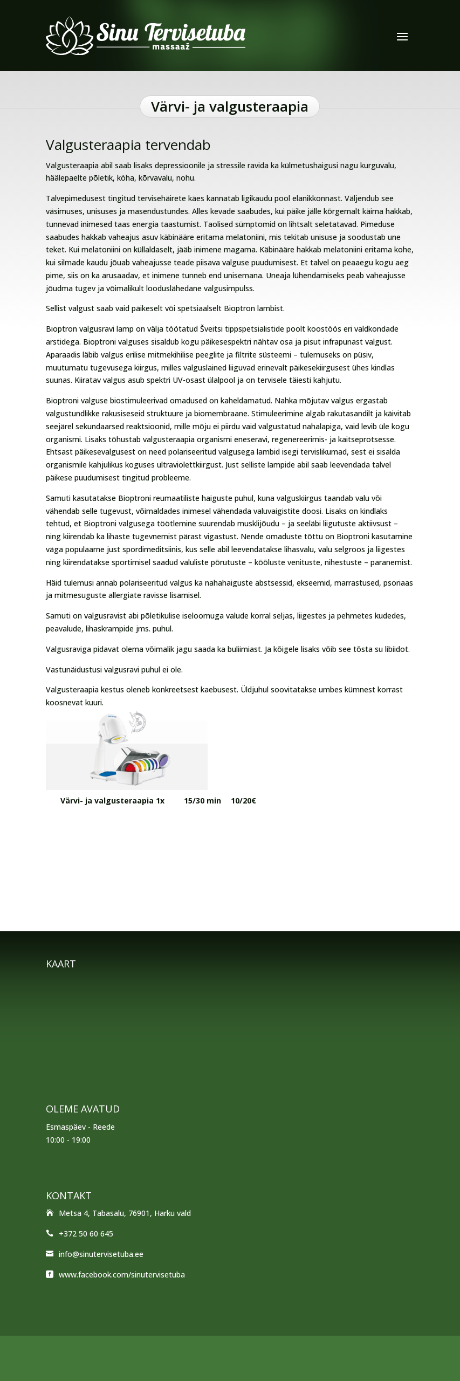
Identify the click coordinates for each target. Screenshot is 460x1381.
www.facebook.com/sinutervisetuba (122, 1274)
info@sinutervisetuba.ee (101, 1254)
